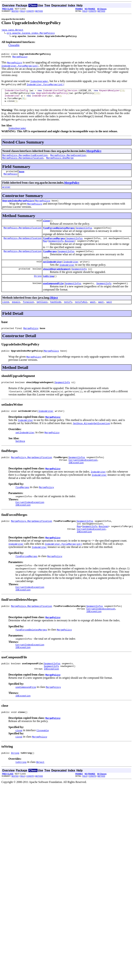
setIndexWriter (52, 272)
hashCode (55, 315)
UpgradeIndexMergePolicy (18, 208)
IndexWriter (71, 272)
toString (48, 288)
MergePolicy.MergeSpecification (22, 164)
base (21, 178)
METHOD (39, 11)
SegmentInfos (84, 236)
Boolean (69, 250)
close (46, 229)
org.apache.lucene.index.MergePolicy (31, 33)
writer (6, 194)
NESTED (15, 11)
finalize (28, 315)
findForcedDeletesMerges (58, 236)
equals (16, 315)
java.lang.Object (12, 30)
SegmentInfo (55, 250)
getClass (42, 315)
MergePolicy (19, 58)
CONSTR (30, 11)
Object (54, 310)
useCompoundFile (53, 296)
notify (68, 315)
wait (92, 315)
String (37, 288)
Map (45, 250)
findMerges (50, 261)
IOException (76, 480)
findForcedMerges (54, 247)
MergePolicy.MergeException (68, 161)
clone (5, 315)
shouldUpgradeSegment (56, 280)
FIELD (22, 11)
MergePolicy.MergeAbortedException (24, 161)
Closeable (14, 45)
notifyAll (81, 315)
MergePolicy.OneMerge (60, 164)
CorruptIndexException (83, 476)
